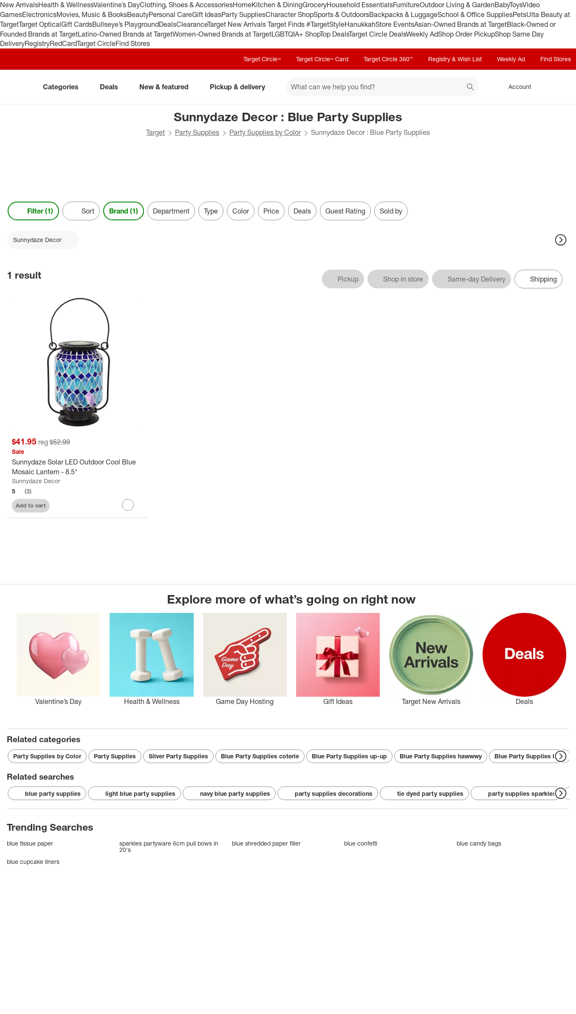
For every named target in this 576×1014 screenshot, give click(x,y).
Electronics (39, 14)
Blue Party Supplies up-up (349, 756)
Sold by (391, 211)
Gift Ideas (206, 14)
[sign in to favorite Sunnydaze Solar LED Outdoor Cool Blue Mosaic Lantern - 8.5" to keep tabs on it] (128, 505)
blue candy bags (479, 843)
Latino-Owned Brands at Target (125, 34)
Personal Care (170, 14)
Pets (519, 14)
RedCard (63, 43)
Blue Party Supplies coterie (260, 756)
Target (155, 132)
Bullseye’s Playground (125, 24)
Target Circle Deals (377, 34)
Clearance (191, 24)
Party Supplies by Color (265, 132)
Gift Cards (76, 24)
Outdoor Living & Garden (457, 4)
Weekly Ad (422, 34)
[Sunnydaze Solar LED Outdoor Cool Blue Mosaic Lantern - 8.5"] (77, 467)
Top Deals (334, 34)
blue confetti (360, 843)
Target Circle (96, 43)
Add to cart (31, 505)
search (471, 87)
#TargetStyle (325, 24)
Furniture (406, 4)
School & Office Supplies (475, 14)
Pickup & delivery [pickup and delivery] (241, 87)
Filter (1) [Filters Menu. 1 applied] (33, 211)
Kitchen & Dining (276, 4)
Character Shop (289, 14)
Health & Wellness (65, 4)
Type (211, 211)
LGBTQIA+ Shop (295, 34)
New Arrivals (19, 4)
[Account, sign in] (515, 86)
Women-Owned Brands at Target (221, 34)
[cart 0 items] (558, 86)
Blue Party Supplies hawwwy (441, 756)
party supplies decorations (328, 793)
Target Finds (287, 24)
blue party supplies (47, 793)
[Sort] (81, 211)
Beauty (138, 14)
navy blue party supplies (229, 793)
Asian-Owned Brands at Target (460, 24)
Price (271, 211)
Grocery (314, 4)
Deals (167, 24)
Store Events (395, 24)
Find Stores (133, 43)
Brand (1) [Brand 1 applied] (123, 211)
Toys (515, 4)
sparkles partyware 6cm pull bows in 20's (168, 846)
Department (171, 211)
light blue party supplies (134, 793)
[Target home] (18, 87)
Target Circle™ (262, 59)
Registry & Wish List (455, 59)
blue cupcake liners (33, 861)
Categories (64, 87)
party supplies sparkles (516, 793)
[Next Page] (561, 240)
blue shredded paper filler (266, 843)
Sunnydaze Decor (36, 480)
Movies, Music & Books (91, 14)
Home (242, 4)
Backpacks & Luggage (403, 14)
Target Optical (40, 24)
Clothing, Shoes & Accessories (186, 4)
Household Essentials (360, 4)
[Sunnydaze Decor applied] (43, 240)
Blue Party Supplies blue (529, 756)
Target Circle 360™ (388, 59)
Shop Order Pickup (466, 34)
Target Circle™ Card (322, 59)
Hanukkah (360, 24)
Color (240, 211)
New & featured (167, 87)
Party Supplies (243, 14)
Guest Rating (345, 211)
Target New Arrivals (237, 24)
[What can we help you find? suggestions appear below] (382, 86)
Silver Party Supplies (178, 756)
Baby (501, 4)
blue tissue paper (30, 843)
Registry (37, 43)
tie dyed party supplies (424, 793)
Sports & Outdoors (341, 14)
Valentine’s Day (116, 4)
